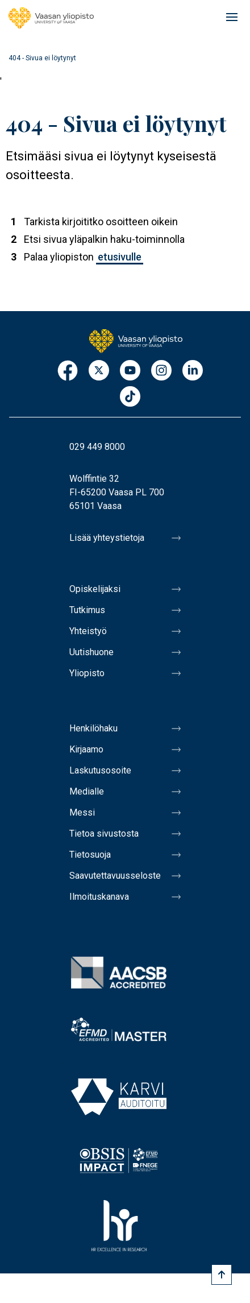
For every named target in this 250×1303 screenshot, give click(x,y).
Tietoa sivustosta (104, 833)
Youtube (130, 371)
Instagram (161, 371)
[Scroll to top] (221, 1274)
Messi (82, 812)
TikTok (130, 397)
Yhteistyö (88, 631)
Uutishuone (91, 652)
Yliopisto (87, 673)
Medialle (86, 791)
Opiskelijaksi (94, 589)
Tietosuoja (90, 854)
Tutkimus (87, 610)
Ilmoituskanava (99, 896)
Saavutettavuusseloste (115, 875)
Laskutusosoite (100, 770)
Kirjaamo (86, 749)
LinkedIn (192, 371)
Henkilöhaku (93, 728)
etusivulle (119, 257)
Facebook (67, 371)
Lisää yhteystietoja (106, 537)
